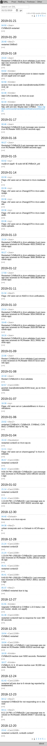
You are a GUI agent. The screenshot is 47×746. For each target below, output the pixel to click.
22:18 (3, 376)
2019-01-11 (8, 289)
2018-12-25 (8, 629)
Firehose (31, 2)
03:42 (3, 161)
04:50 (3, 25)
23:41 (3, 730)
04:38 (3, 525)
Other (39, 2)
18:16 (3, 335)
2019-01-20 (8, 37)
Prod (14, 2)
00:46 (3, 124)
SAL (4, 1)
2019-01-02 (8, 485)
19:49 (3, 322)
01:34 (3, 293)
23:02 (3, 422)
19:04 (3, 633)
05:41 (3, 566)
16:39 (3, 403)
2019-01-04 (8, 435)
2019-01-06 (8, 417)
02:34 (3, 102)
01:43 (3, 681)
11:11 (3, 449)
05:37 (3, 588)
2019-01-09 (8, 351)
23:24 (3, 58)
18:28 (3, 653)
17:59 (3, 273)
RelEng (21, 2)
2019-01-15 (8, 156)
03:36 (3, 188)
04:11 (3, 710)
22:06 (3, 356)
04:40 (3, 517)
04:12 (3, 699)
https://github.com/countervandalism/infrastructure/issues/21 (23, 109)
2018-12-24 (8, 676)
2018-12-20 (8, 726)
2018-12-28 (8, 539)
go (21, 10)
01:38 (3, 615)
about (41, 743)
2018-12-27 (8, 599)
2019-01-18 (8, 53)
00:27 (3, 143)
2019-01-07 (8, 399)
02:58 (3, 82)
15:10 (3, 440)
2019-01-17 (8, 120)
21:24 (3, 544)
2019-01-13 (8, 235)
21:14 (3, 489)
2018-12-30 (8, 512)
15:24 (3, 239)
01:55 (3, 604)
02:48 (3, 93)
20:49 (3, 42)
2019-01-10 (8, 305)
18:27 (3, 662)
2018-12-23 (8, 694)
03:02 (3, 71)
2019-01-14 (8, 173)
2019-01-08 (8, 371)
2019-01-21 (8, 21)
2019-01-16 (8, 138)
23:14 (3, 309)
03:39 (3, 177)
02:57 (3, 385)
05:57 (3, 460)
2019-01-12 (8, 268)
